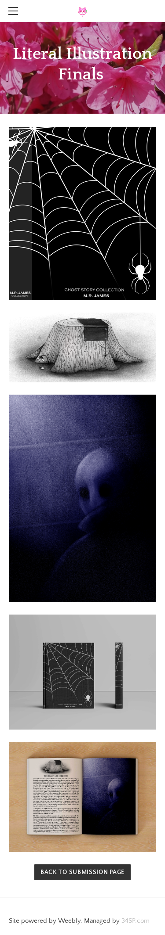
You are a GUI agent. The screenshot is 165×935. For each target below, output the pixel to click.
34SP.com (135, 920)
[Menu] (13, 11)
